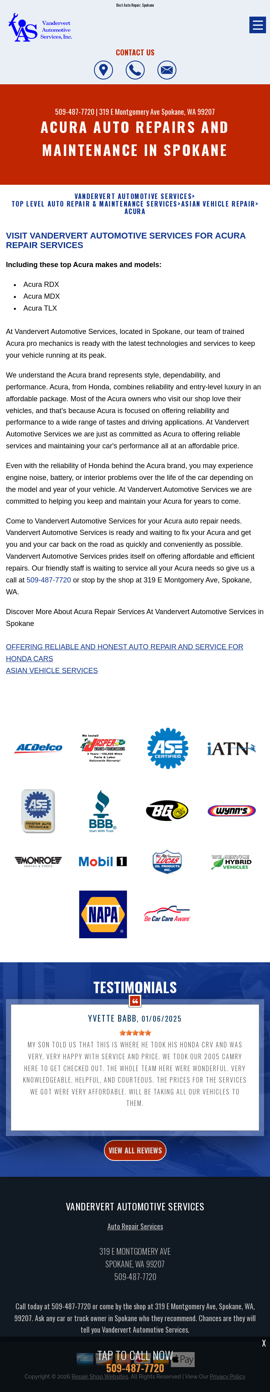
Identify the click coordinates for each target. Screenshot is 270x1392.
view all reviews (135, 1160)
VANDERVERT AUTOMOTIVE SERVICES (133, 196)
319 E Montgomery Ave (129, 111)
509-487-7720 (74, 111)
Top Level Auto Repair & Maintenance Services (94, 204)
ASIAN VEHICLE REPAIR (218, 204)
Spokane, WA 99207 (188, 111)
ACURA (135, 211)
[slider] (135, 1042)
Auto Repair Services (135, 1236)
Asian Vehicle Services (52, 671)
